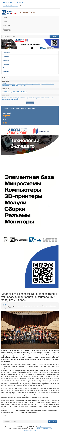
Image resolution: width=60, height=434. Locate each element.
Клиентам (30, 56)
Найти (54, 36)
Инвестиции (6, 25)
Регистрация (19, 2)
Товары (5, 17)
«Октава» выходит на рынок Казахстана (14, 91)
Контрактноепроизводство (7, 29)
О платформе (30, 52)
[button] (5, 44)
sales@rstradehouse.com (10, 6)
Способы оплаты (42, 428)
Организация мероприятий (30, 68)
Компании (30, 60)
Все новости (30, 103)
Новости (5, 304)
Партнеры (30, 64)
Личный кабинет (8, 2)
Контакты (30, 71)
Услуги (5, 21)
